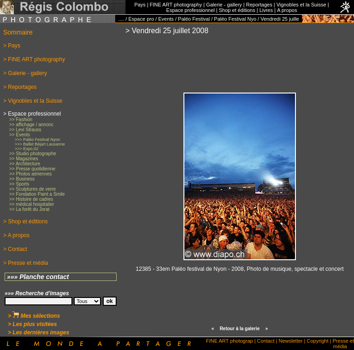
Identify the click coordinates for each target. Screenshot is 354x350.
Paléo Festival (194, 19)
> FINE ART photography (34, 59)
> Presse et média (25, 263)
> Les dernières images (38, 332)
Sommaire (18, 32)
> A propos (16, 235)
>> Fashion (20, 119)
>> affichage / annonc (31, 124)
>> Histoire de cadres (31, 199)
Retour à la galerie (240, 328)
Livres (266, 10)
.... (121, 19)
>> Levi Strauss (25, 129)
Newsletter (291, 341)
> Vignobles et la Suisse (32, 101)
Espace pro (141, 19)
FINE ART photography (176, 4)
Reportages (259, 4)
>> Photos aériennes (30, 173)
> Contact (15, 249)
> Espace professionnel (32, 114)
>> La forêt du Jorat (29, 209)
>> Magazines (23, 158)
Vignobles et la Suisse (301, 4)
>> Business (22, 178)
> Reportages (19, 87)
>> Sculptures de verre (32, 189)
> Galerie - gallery (25, 73)
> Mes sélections (34, 316)
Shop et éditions (237, 10)
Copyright (317, 341)
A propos (287, 10)
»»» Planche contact (38, 276)
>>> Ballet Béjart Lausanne (40, 144)
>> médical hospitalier (31, 204)
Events (166, 19)
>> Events (19, 134)
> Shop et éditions (25, 221)
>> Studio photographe (32, 153)
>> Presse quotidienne (32, 168)
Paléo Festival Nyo (235, 19)
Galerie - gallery (224, 4)
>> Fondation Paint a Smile (37, 194)
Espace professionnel (190, 10)
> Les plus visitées (32, 324)
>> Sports (19, 184)
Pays (139, 4)
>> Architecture (24, 163)
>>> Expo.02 (26, 148)
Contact (266, 341)
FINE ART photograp (229, 341)
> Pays (11, 45)
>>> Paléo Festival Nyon (37, 139)
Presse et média (343, 343)
